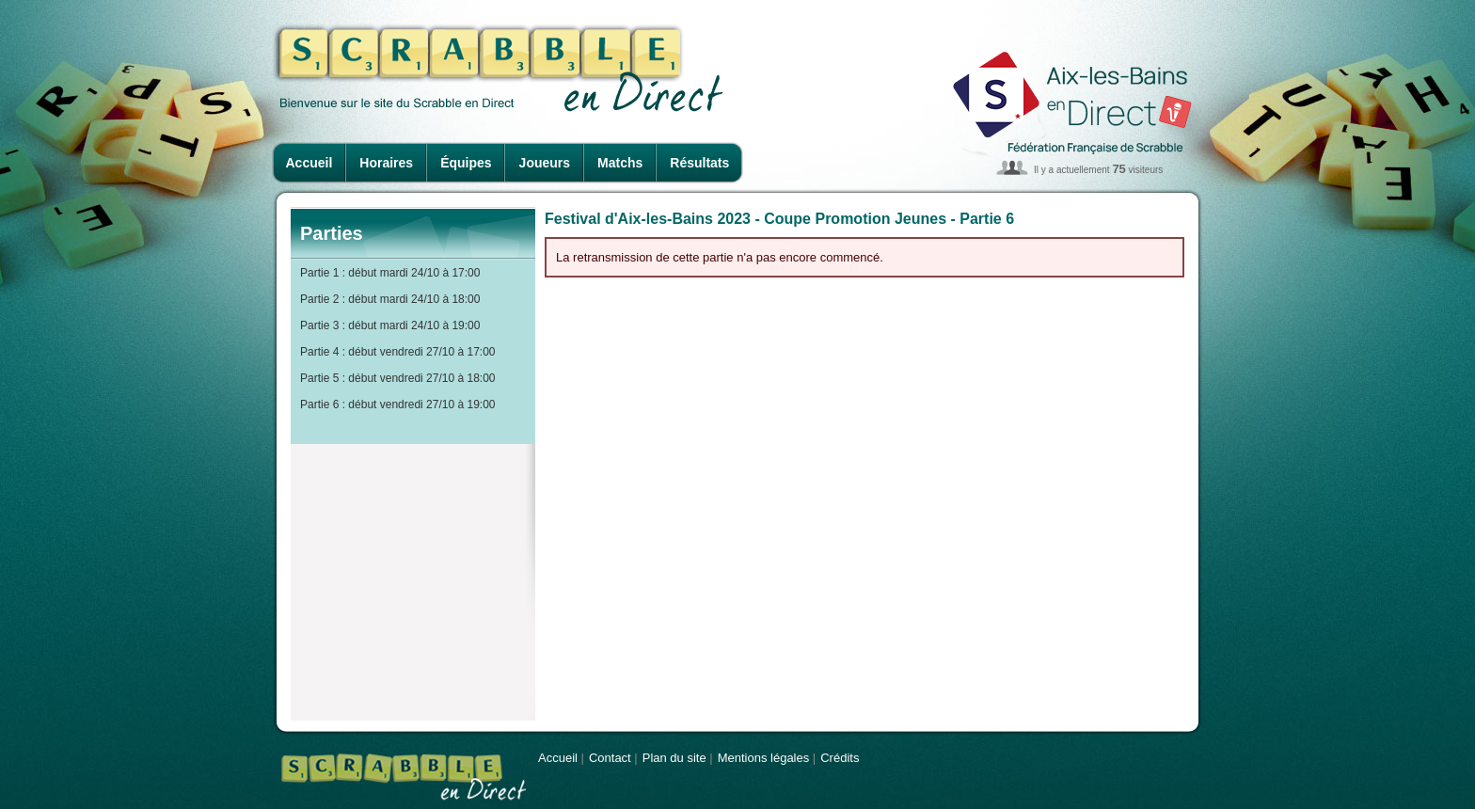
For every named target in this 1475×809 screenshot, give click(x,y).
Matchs (619, 162)
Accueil (309, 162)
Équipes (465, 162)
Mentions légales (764, 758)
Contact (610, 758)
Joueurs (544, 162)
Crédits (839, 758)
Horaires (386, 162)
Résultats (699, 162)
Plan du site (674, 758)
